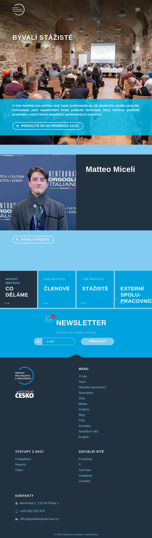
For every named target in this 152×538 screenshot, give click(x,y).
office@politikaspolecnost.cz (37, 519)
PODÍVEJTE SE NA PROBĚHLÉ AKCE (46, 125)
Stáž (82, 398)
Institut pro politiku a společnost (80, 534)
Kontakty (85, 425)
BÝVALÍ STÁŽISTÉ (43, 37)
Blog (82, 414)
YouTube (85, 470)
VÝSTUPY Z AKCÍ (29, 451)
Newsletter (86, 392)
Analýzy (84, 409)
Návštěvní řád (88, 431)
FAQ (82, 420)
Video (19, 470)
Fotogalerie (23, 459)
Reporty (20, 464)
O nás (83, 376)
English (84, 437)
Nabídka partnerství (92, 387)
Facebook (85, 459)
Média (83, 403)
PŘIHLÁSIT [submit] (97, 341)
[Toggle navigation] (137, 9)
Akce (82, 381)
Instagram (86, 475)
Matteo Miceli (110, 169)
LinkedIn (85, 481)
